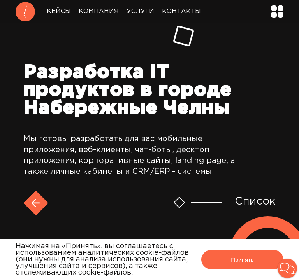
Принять (242, 259)
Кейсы (59, 11)
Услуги (140, 11)
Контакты (181, 11)
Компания (99, 11)
